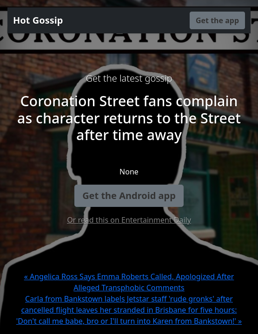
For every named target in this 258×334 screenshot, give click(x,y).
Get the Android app (129, 195)
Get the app (217, 20)
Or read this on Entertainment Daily (129, 220)
